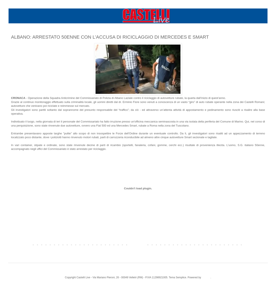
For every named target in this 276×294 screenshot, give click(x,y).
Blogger (206, 277)
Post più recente (21, 244)
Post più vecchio (254, 244)
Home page (138, 244)
